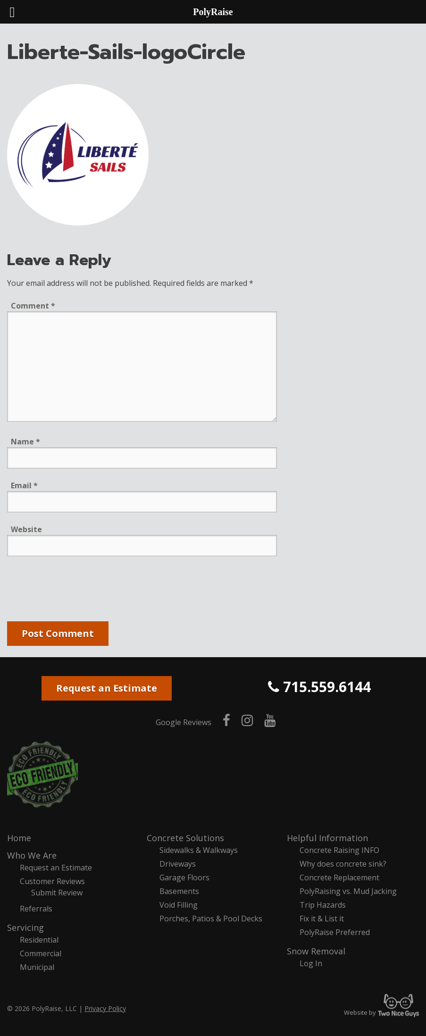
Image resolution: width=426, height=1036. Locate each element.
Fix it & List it (322, 918)
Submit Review (57, 892)
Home (19, 838)
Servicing (25, 927)
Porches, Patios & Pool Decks (210, 918)
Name (25, 441)
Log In (311, 963)
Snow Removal (316, 951)
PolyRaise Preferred (335, 932)
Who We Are (32, 855)
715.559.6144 (319, 686)
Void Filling (178, 905)
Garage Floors (184, 877)
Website (26, 529)
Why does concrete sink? (343, 864)
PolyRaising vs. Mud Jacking (348, 891)
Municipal (37, 967)
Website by (381, 1012)
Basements (179, 891)
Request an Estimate (106, 688)
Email (24, 485)
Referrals (36, 908)
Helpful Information (327, 838)
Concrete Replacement (339, 877)
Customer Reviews (52, 881)
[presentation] (78, 590)
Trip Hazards (323, 905)
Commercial (40, 953)
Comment (33, 306)
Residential (39, 940)
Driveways (177, 864)
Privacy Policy (105, 1008)
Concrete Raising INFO (339, 850)
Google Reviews (183, 722)
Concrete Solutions (185, 838)
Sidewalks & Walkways (198, 850)
